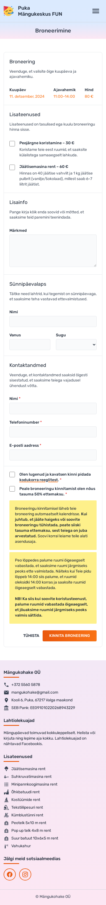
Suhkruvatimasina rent (27, 776)
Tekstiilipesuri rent (23, 807)
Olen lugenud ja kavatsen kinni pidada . (55, 477)
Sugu (61, 335)
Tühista (31, 635)
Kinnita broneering (69, 635)
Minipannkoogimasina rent (30, 784)
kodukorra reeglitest (38, 480)
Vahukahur (17, 846)
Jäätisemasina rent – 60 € (43, 166)
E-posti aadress (24, 445)
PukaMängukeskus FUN (40, 11)
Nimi (13, 312)
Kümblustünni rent (23, 815)
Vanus (15, 335)
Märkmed (18, 230)
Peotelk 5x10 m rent (25, 823)
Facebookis (32, 744)
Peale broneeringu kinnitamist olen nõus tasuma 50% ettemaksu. (57, 491)
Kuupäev (17, 90)
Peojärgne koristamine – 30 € (46, 143)
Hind (89, 90)
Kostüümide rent (22, 800)
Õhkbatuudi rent (22, 792)
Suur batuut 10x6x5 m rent (31, 838)
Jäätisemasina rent (24, 769)
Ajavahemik (64, 90)
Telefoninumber (24, 422)
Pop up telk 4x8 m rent (27, 830)
